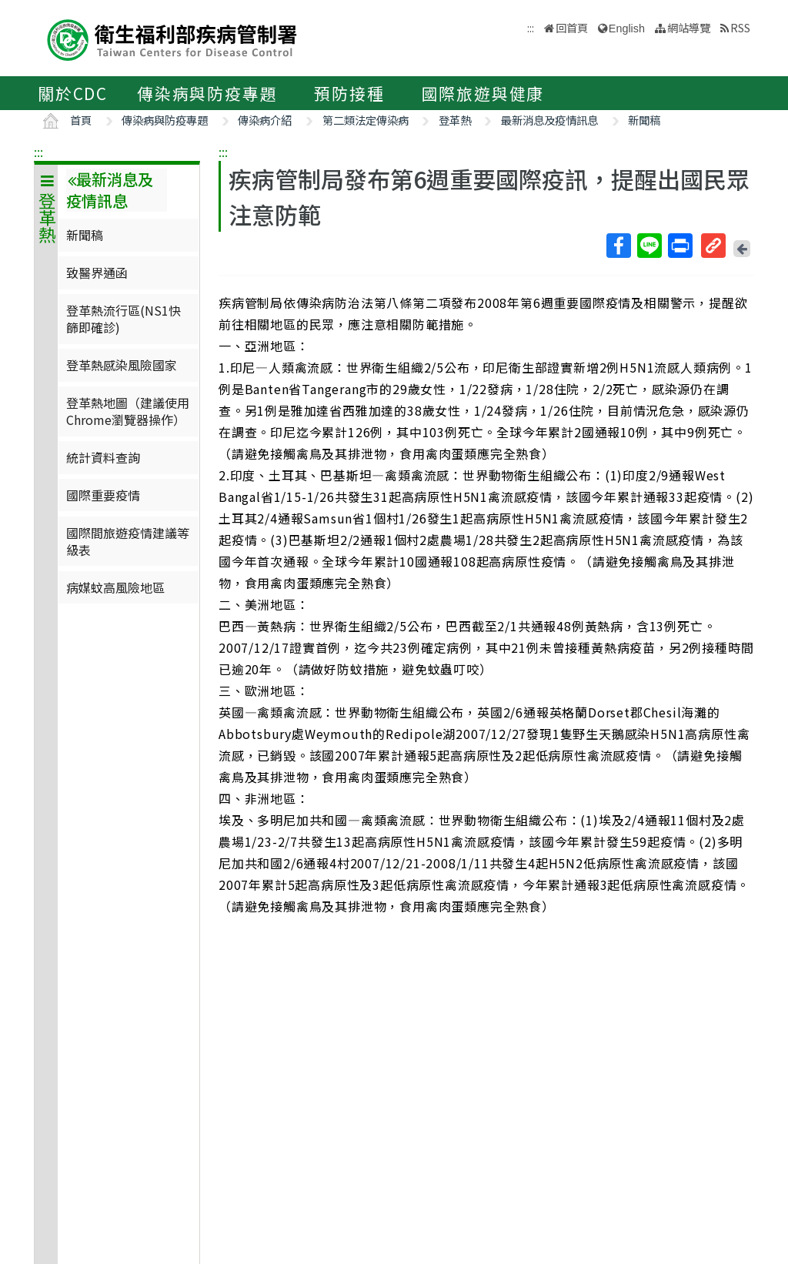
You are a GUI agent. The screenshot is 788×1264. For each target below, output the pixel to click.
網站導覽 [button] (688, 27)
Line (649, 245)
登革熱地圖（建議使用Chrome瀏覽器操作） (127, 411)
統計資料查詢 (103, 457)
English (627, 28)
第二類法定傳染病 (365, 120)
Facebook (618, 245)
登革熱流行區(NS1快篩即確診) (123, 318)
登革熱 (455, 120)
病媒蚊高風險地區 (115, 587)
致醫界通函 (97, 272)
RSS (740, 27)
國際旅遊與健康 (483, 93)
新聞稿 (644, 120)
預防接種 (349, 93)
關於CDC (73, 93)
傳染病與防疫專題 (207, 93)
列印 (679, 245)
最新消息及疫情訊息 (549, 120)
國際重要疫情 (103, 495)
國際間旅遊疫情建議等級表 (127, 541)
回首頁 (572, 27)
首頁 (81, 120)
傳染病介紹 (265, 120)
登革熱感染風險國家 (121, 365)
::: (38, 151)
